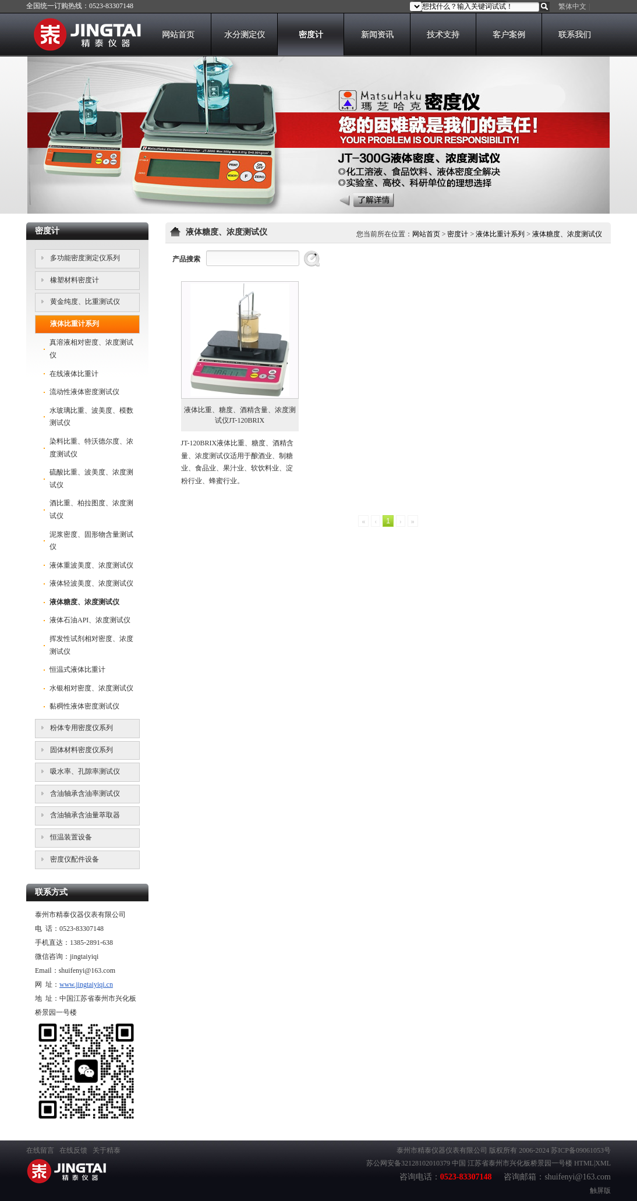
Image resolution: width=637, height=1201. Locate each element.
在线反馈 (73, 1150)
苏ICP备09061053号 (581, 1150)
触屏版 (600, 1190)
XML (603, 1163)
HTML (584, 1163)
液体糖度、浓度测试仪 (567, 234)
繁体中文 (572, 6)
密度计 (457, 234)
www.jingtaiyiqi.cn (86, 984)
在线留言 (40, 1150)
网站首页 (426, 234)
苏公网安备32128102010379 (408, 1163)
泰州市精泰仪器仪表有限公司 (442, 1150)
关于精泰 (107, 1150)
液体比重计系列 (500, 234)
